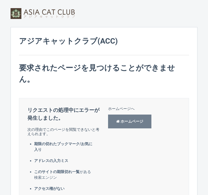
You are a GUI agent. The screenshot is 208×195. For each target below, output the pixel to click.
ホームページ (129, 121)
